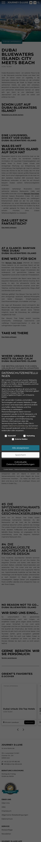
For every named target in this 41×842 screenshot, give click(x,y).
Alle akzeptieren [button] (20, 422)
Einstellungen (32, 402)
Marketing (29, 410)
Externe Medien (20, 413)
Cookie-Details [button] (8, 443)
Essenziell (10, 410)
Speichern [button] (20, 429)
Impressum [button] (33, 443)
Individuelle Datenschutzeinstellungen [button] (20, 437)
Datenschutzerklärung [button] (21, 443)
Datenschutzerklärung (18, 400)
